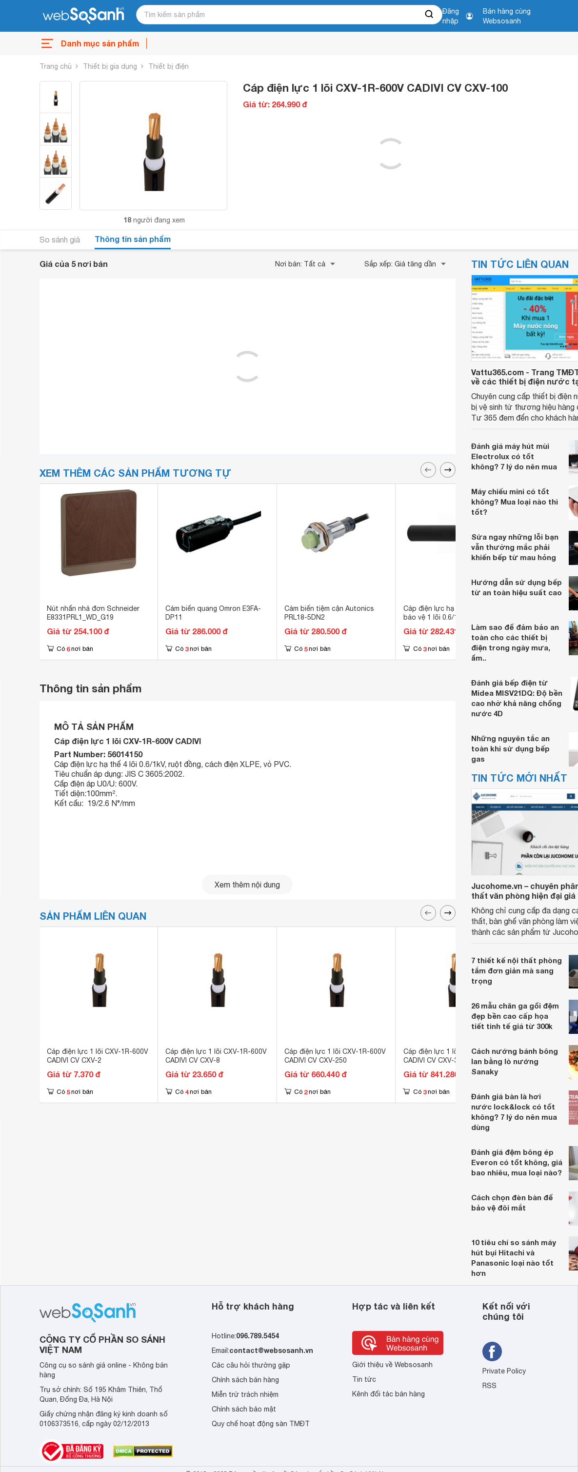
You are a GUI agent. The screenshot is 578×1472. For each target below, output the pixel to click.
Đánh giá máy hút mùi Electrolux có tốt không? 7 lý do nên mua (514, 456)
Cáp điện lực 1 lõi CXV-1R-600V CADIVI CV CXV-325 (454, 1056)
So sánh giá (60, 239)
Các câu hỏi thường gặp (251, 1365)
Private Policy (504, 1371)
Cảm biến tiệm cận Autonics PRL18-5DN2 (329, 613)
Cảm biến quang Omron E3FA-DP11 (213, 613)
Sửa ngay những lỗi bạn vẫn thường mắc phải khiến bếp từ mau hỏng (514, 547)
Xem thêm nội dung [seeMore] (247, 884)
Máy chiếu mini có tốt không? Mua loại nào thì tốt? (514, 501)
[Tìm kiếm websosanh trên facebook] (492, 1351)
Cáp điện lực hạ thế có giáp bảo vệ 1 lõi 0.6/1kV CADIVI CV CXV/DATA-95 (451, 617)
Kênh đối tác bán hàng (388, 1394)
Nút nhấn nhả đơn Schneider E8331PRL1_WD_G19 (93, 613)
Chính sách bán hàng (245, 1380)
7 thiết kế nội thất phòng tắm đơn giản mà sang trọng (516, 970)
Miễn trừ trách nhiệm (245, 1394)
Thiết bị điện (168, 66)
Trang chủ (56, 66)
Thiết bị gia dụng (110, 66)
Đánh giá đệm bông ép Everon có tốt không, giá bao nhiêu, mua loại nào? (516, 1162)
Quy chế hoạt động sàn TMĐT (261, 1424)
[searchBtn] (430, 14)
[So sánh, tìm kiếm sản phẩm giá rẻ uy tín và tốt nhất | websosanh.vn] (83, 16)
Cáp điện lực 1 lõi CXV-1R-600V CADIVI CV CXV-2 (97, 1056)
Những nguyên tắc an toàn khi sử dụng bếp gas (510, 748)
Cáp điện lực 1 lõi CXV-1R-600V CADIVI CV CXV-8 (216, 1056)
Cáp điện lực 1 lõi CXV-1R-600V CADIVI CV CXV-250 (335, 1056)
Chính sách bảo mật (244, 1409)
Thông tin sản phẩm (133, 238)
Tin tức (364, 1379)
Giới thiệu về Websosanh (392, 1365)
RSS (489, 1386)
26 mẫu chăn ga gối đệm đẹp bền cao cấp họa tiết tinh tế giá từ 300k (515, 1015)
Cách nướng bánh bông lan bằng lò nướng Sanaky (514, 1061)
